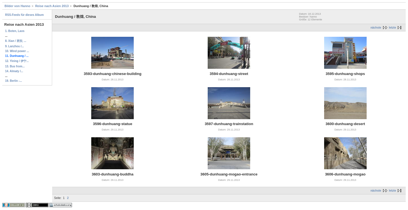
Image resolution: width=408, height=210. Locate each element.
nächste (376, 27)
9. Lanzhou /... (14, 46)
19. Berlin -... (13, 80)
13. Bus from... (15, 66)
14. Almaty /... (14, 71)
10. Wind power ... (17, 51)
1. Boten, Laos (14, 31)
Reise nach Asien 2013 (52, 6)
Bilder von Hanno (17, 6)
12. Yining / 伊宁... (17, 61)
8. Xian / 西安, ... (15, 40)
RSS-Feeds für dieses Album (24, 14)
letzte (392, 27)
